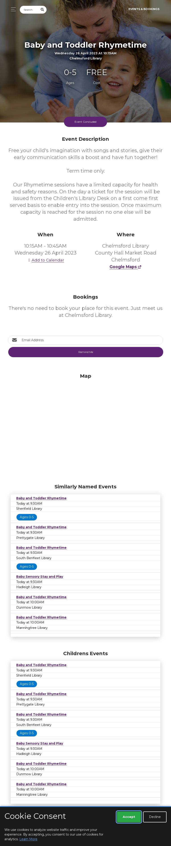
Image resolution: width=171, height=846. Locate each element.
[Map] (85, 427)
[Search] (29, 10)
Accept (129, 817)
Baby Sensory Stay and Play (39, 577)
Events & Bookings (143, 9)
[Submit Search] (42, 10)
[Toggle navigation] (12, 9)
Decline (155, 817)
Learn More (28, 839)
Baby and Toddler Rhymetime (41, 498)
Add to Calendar (45, 260)
